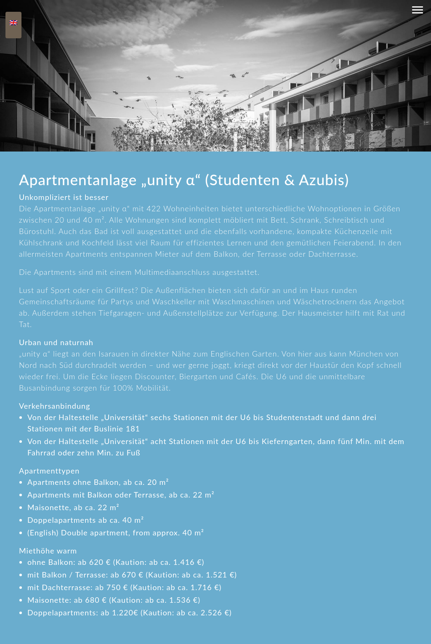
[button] (417, 10)
